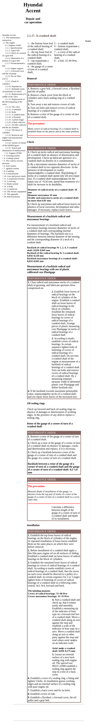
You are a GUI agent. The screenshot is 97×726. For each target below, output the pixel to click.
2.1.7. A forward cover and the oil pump (13, 72)
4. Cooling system (11, 158)
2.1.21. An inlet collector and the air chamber (14, 126)
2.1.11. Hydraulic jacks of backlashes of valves (13, 90)
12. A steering (10, 181)
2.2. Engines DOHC (13, 153)
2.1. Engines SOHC (13, 45)
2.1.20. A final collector (15, 122)
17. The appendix (11, 194)
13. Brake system (11, 184)
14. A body (8, 186)
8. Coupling (9, 171)
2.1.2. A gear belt (12, 50)
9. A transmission (11, 173)
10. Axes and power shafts (15, 176)
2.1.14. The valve (12, 107)
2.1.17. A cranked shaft (14, 114)
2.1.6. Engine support (14, 68)
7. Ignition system (11, 168)
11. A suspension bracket (14, 178)
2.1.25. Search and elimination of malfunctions (13, 149)
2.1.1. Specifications (13, 48)
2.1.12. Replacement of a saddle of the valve (14, 95)
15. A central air (10, 189)
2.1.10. (13, 86)
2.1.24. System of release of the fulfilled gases (14, 144)
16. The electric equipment (15, 191)
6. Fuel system (10, 166)
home (88, 41)
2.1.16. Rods (10, 112)
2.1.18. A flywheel (13, 117)
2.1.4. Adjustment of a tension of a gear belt (13, 59)
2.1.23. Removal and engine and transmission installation (12, 137)
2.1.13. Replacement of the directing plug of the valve (13, 102)
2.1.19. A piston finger (14, 119)
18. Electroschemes (12, 196)
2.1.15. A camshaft (13, 109)
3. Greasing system (12, 155)
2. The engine (9, 43)
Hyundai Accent (9, 35)
